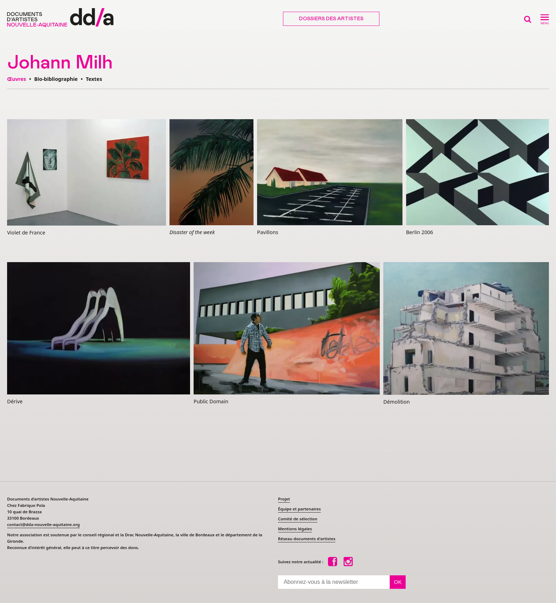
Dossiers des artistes (331, 18)
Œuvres (16, 79)
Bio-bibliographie (56, 79)
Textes (94, 79)
